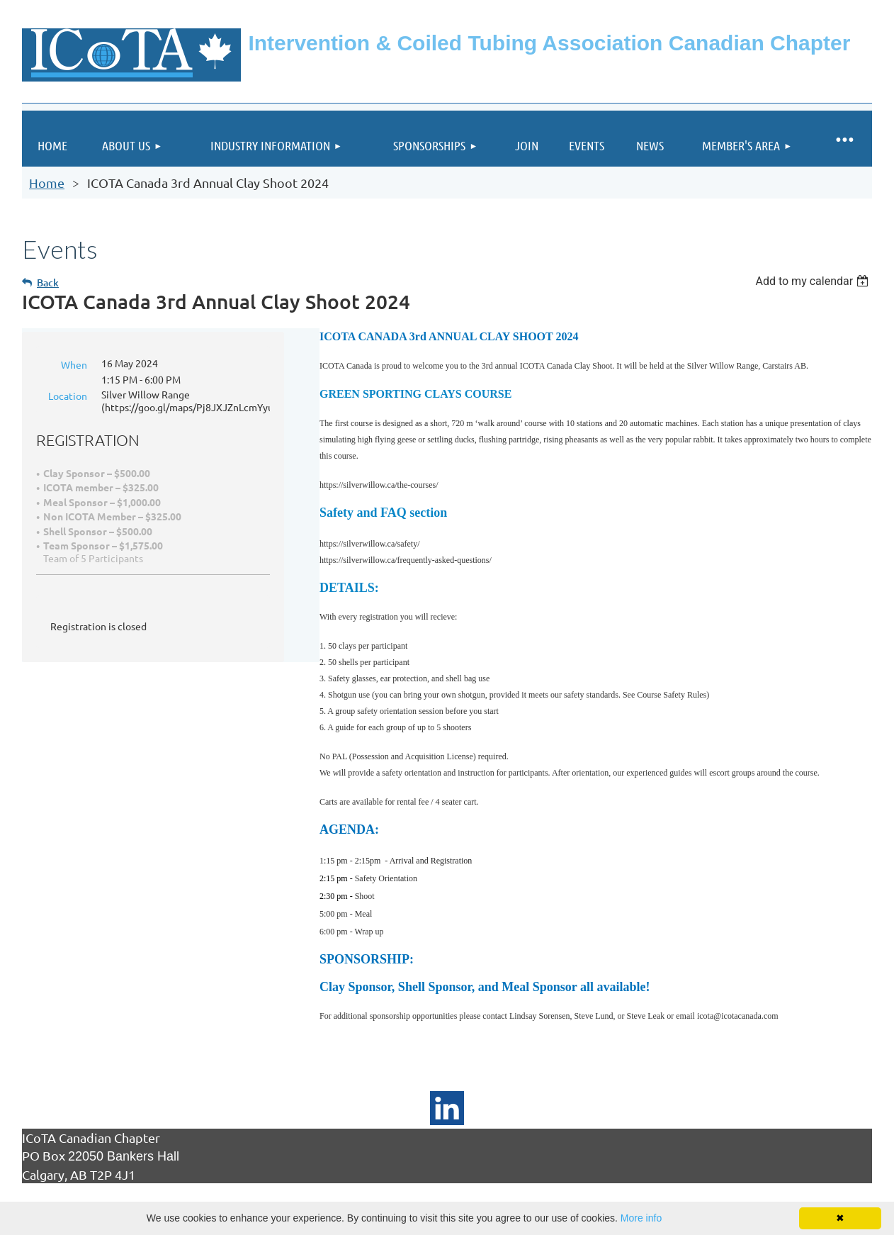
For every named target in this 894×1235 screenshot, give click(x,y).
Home (46, 182)
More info (641, 1218)
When (74, 364)
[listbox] (813, 281)
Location (67, 395)
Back (48, 282)
